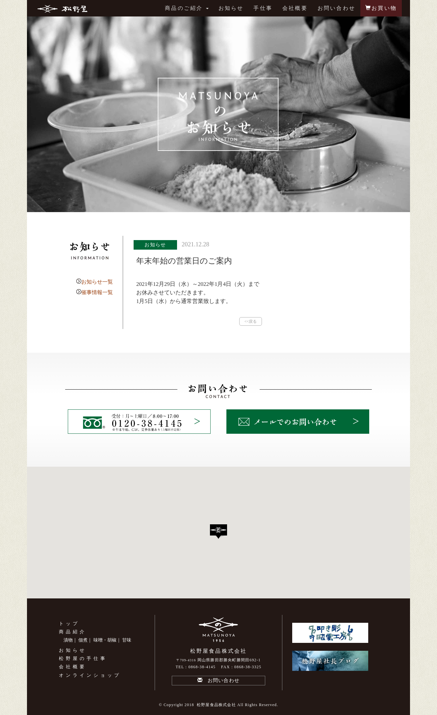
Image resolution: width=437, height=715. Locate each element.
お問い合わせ (336, 8)
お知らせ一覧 (97, 282)
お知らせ (231, 8)
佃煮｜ (85, 640)
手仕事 (262, 8)
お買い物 (381, 8)
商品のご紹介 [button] (186, 8)
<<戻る (250, 321)
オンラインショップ (90, 675)
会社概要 (295, 8)
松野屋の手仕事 (83, 658)
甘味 (126, 640)
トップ (69, 623)
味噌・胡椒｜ (107, 640)
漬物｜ (70, 640)
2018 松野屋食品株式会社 (210, 704)
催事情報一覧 (97, 292)
